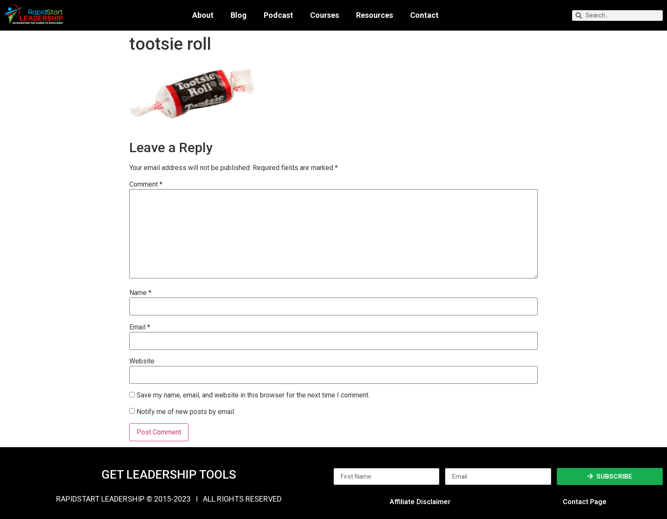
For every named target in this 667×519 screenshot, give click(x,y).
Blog (239, 15)
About (203, 15)
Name (140, 292)
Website (141, 361)
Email (139, 327)
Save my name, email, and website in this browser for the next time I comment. (253, 395)
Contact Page (585, 502)
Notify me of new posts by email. (186, 412)
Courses (324, 15)
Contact (424, 15)
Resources (374, 15)
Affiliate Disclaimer (420, 502)
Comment (145, 184)
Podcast (278, 15)
